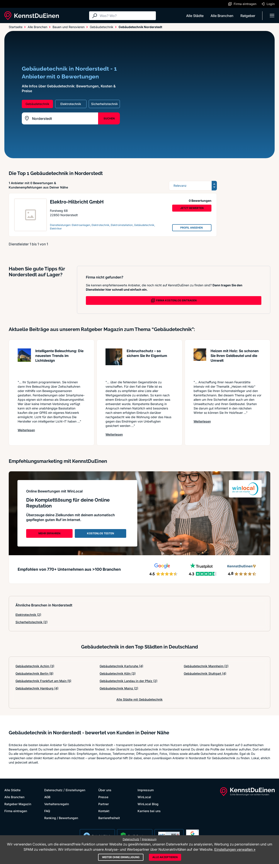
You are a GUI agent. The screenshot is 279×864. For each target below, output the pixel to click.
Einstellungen (75, 790)
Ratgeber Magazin (17, 804)
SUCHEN (109, 118)
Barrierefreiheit (109, 818)
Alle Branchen (222, 16)
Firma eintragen (15, 811)
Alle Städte (195, 16)
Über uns (104, 790)
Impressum (146, 790)
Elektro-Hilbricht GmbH (77, 202)
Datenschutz (53, 790)
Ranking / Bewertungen (61, 818)
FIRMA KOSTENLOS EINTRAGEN (174, 300)
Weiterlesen (26, 430)
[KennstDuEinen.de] (31, 15)
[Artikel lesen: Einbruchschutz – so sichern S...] (113, 362)
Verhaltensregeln (56, 804)
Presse (103, 797)
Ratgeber (247, 16)
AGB (47, 797)
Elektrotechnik (28, 614)
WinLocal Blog (148, 804)
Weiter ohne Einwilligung (121, 857)
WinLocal (144, 797)
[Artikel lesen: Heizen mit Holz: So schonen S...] (200, 362)
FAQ (47, 811)
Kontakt (103, 811)
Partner (103, 804)
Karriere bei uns (149, 811)
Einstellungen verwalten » (234, 849)
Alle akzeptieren (165, 857)
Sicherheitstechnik (31, 622)
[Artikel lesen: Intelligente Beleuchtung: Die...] (24, 362)
